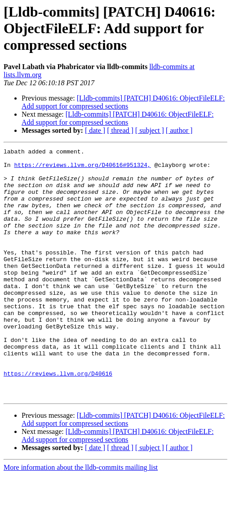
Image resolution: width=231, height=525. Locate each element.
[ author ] (179, 130)
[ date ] (95, 130)
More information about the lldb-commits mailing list (81, 517)
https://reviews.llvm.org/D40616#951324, (82, 169)
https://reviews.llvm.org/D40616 (58, 419)
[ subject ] (149, 130)
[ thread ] (120, 130)
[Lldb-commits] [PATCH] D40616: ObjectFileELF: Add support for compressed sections (123, 102)
